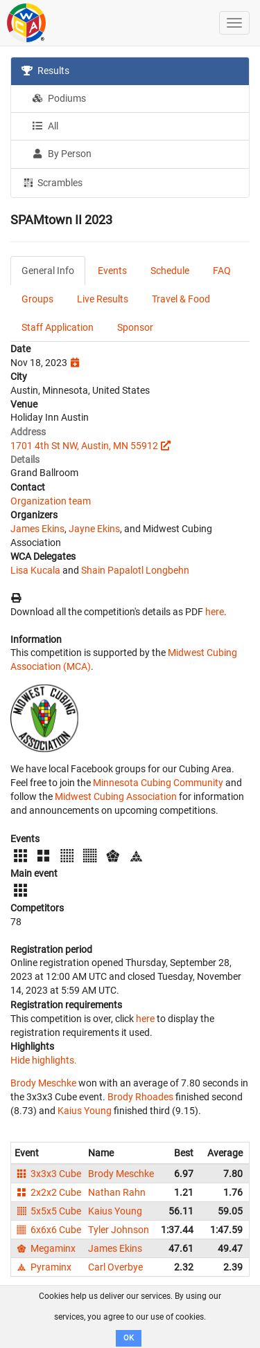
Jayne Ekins (94, 528)
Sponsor (135, 327)
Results (45, 70)
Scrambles (52, 182)
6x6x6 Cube (48, 1229)
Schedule (169, 270)
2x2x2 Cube (48, 1192)
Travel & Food (181, 298)
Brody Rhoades (140, 1096)
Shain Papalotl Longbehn (135, 570)
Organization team (50, 501)
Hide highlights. (43, 1060)
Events (112, 270)
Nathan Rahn (117, 1192)
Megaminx (45, 1248)
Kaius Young (85, 1110)
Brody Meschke (43, 1083)
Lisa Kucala (35, 570)
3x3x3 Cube (48, 1173)
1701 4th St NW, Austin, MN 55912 (84, 445)
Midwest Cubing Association (116, 796)
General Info (47, 270)
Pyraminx (43, 1267)
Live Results (102, 298)
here (214, 611)
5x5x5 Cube (48, 1211)
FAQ (222, 270)
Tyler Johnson (118, 1229)
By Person (62, 153)
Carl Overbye (115, 1267)
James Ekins (37, 528)
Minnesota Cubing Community (158, 782)
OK (128, 1337)
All (45, 125)
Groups (37, 298)
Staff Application (57, 327)
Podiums (59, 98)
